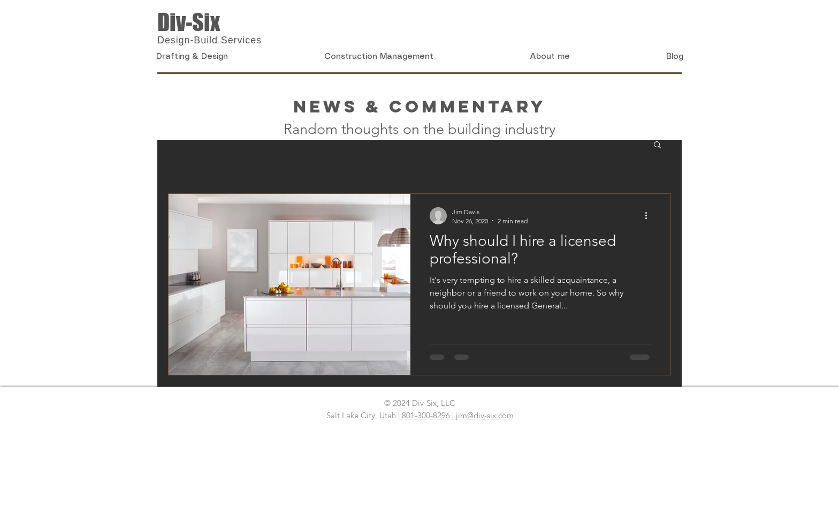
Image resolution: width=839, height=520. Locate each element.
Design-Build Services (209, 40)
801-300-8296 (426, 415)
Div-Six (188, 22)
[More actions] (649, 215)
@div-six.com (490, 415)
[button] (657, 145)
